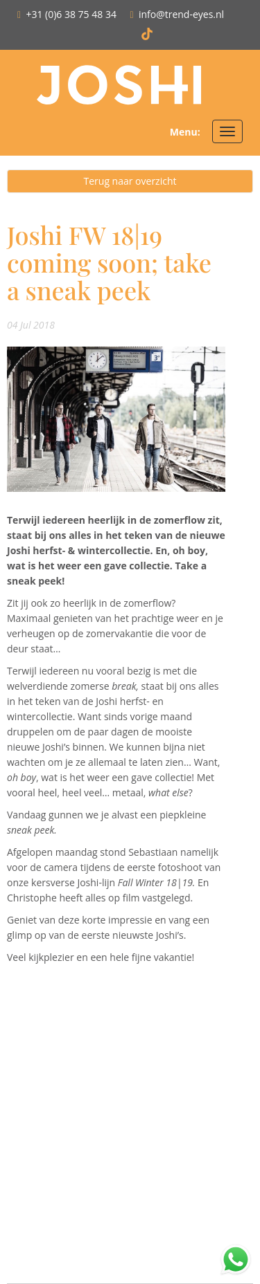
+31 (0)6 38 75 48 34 (71, 14)
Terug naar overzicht (130, 180)
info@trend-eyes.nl (181, 14)
